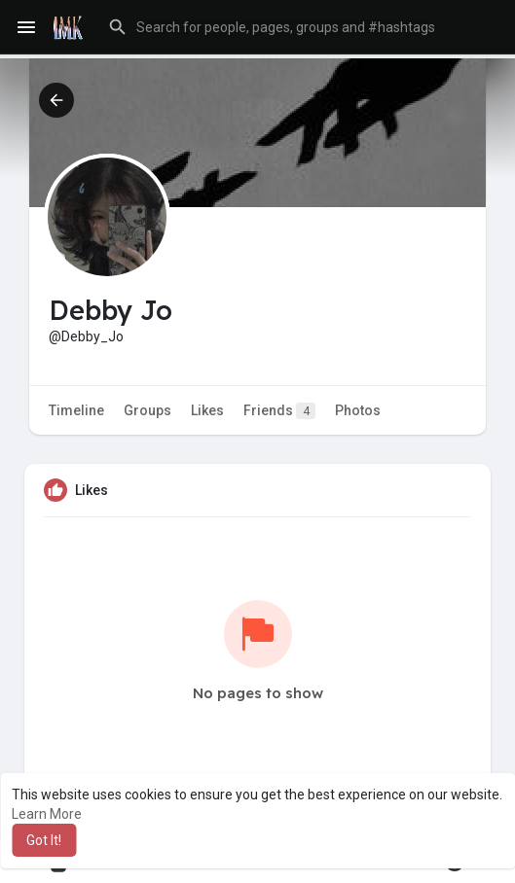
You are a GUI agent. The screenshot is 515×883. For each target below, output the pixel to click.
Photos (358, 410)
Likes (207, 410)
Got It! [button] (43, 840)
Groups (147, 410)
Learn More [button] (47, 814)
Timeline (76, 410)
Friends (279, 411)
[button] (299, 27)
